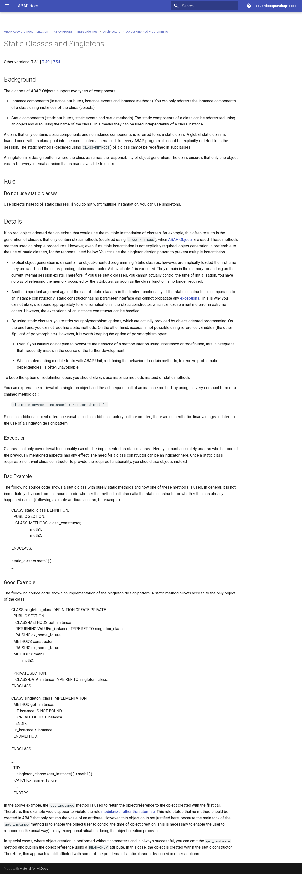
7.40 (46, 62)
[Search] (209, 5)
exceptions (189, 298)
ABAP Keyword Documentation (26, 31)
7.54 (56, 62)
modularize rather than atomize (128, 811)
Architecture (111, 31)
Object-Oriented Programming (147, 31)
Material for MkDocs (34, 868)
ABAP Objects (180, 239)
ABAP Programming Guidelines (76, 31)
